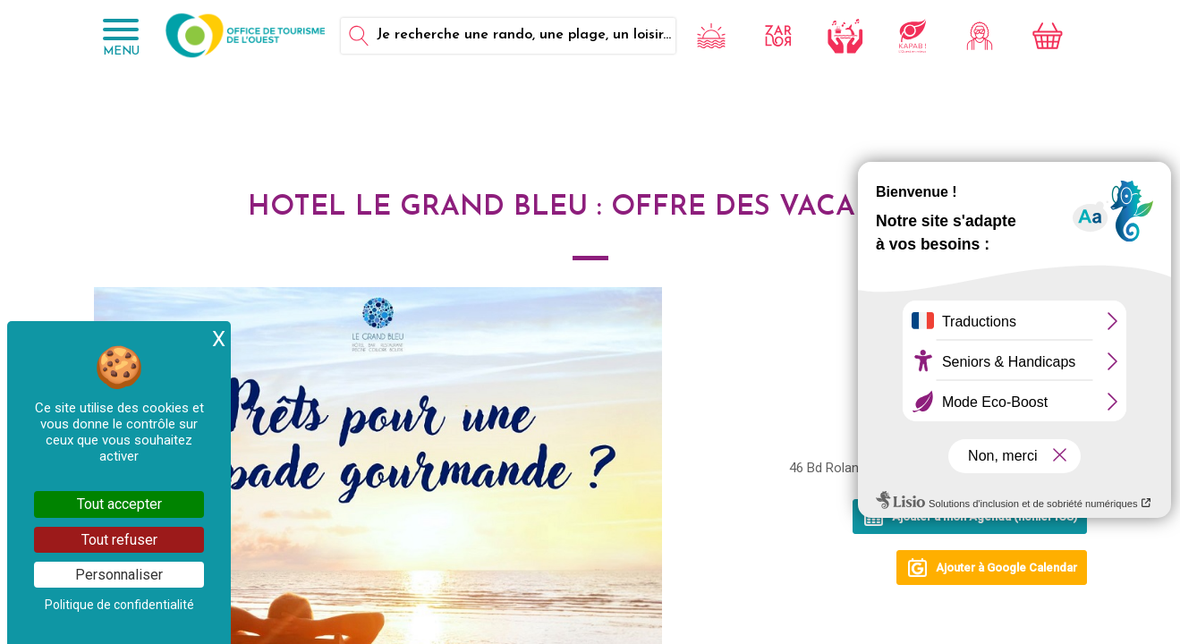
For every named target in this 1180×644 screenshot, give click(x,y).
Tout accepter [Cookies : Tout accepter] (119, 504)
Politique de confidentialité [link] (119, 604)
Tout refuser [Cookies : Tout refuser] (119, 539)
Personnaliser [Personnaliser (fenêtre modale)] (119, 574)
